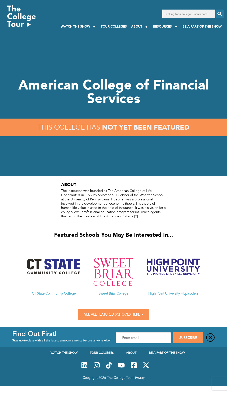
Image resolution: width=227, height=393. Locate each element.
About (140, 26)
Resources (165, 26)
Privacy (139, 378)
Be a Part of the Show (202, 26)
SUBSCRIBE (188, 338)
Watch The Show (79, 26)
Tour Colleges (114, 26)
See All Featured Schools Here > (113, 314)
